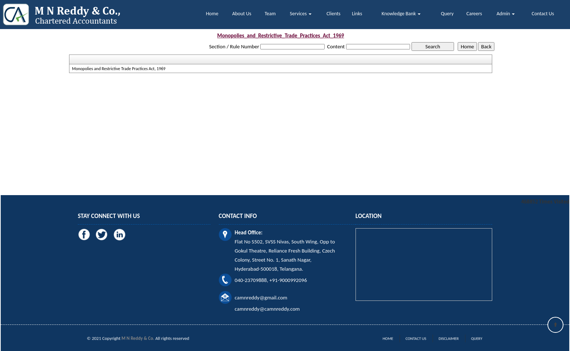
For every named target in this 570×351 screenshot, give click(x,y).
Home (212, 14)
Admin (506, 14)
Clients (333, 14)
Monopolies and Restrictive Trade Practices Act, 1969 (118, 68)
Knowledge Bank (401, 14)
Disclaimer (442, 338)
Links (357, 14)
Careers (474, 14)
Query (447, 14)
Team (270, 14)
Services (300, 14)
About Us (242, 14)
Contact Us (543, 14)
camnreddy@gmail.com (261, 297)
